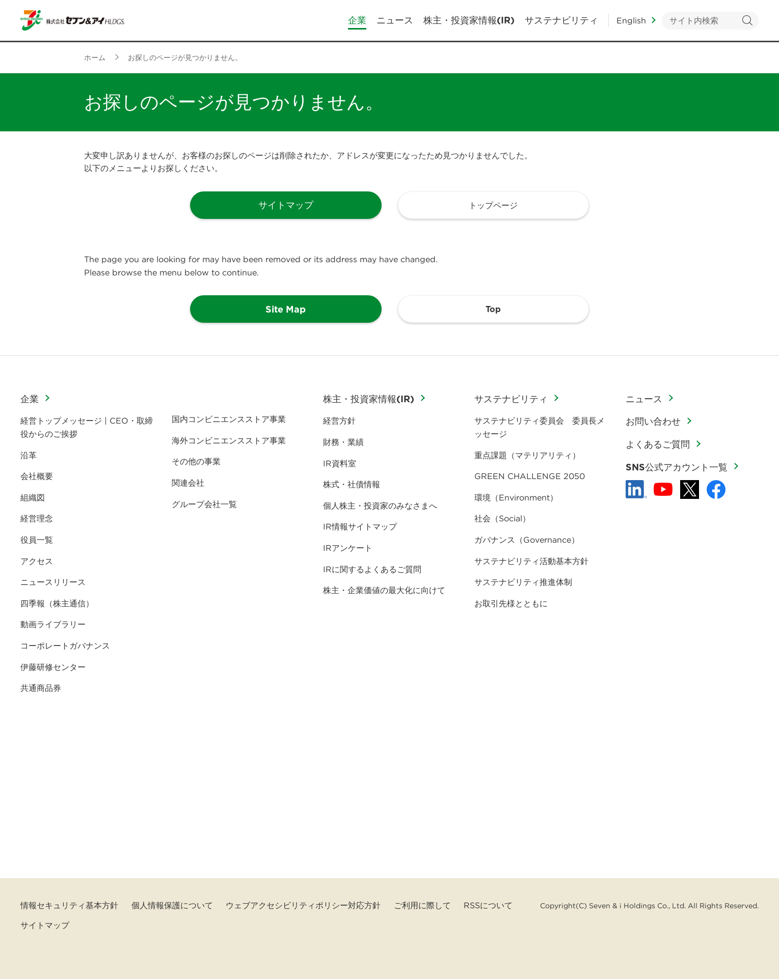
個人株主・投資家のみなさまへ (380, 505)
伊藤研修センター (53, 667)
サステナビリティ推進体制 (523, 582)
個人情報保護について (172, 905)
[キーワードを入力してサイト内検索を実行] (710, 21)
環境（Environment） (516, 497)
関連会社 (188, 483)
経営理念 (36, 518)
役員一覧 (36, 540)
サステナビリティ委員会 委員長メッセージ (539, 427)
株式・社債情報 (351, 484)
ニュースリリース (53, 582)
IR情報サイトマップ (360, 526)
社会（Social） (502, 518)
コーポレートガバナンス (65, 645)
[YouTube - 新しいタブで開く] (663, 489)
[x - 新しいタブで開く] (689, 489)
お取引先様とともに (511, 603)
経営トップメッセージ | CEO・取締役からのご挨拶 (86, 427)
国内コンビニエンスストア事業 (229, 419)
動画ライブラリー (53, 624)
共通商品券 (40, 688)
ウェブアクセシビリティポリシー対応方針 (303, 905)
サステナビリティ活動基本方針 (531, 561)
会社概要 (36, 476)
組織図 (32, 497)
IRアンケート (347, 548)
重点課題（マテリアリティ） (527, 455)
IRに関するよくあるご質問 (372, 569)
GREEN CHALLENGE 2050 (529, 476)
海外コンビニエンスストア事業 (229, 440)
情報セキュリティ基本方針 (69, 905)
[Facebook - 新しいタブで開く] (716, 489)
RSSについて (488, 905)
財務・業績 (343, 442)
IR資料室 (339, 463)
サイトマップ (44, 925)
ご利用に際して (422, 905)
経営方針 (339, 420)
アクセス (36, 561)
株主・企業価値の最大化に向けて (384, 590)
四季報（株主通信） (57, 603)
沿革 (28, 455)
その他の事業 (196, 461)
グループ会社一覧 (204, 504)
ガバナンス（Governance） (526, 540)
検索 (747, 21)
